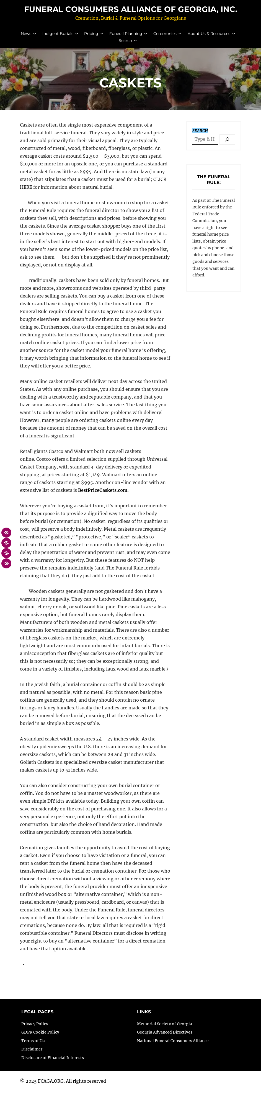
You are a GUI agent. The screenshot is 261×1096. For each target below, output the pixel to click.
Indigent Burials (57, 36)
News (26, 36)
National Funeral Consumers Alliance (173, 1046)
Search (125, 43)
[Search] (227, 145)
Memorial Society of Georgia (164, 1029)
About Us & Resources (209, 36)
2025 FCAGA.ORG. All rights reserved (66, 1086)
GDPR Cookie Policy (40, 1037)
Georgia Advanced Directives (164, 1037)
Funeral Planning (125, 36)
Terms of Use (33, 1046)
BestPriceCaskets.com (102, 495)
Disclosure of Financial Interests (52, 1063)
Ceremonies (165, 36)
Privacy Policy (34, 1029)
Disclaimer (31, 1054)
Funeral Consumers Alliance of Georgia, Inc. (130, 12)
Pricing (91, 36)
